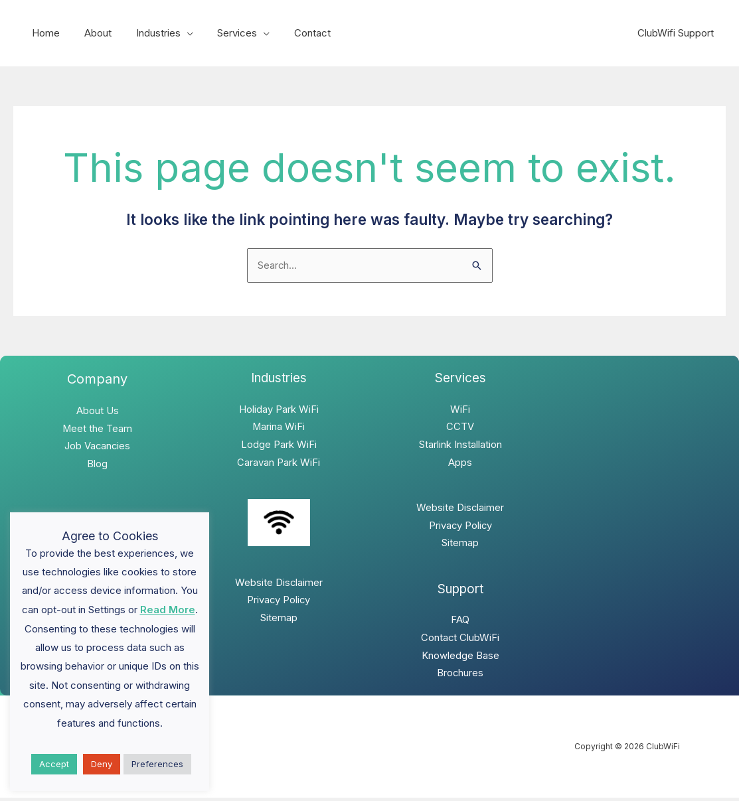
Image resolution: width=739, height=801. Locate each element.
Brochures (460, 676)
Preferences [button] (157, 764)
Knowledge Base (460, 658)
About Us (97, 411)
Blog (97, 465)
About (91, 33)
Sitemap (278, 620)
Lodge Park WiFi (279, 445)
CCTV (460, 427)
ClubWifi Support (677, 33)
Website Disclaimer (278, 584)
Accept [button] (54, 764)
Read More (167, 609)
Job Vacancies (97, 447)
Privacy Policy (278, 602)
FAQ (460, 623)
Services (222, 33)
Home (44, 33)
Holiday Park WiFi (279, 409)
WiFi (460, 409)
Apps (460, 463)
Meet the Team (97, 429)
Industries (147, 33)
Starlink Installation (460, 445)
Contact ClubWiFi (460, 640)
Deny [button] (101, 764)
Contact (292, 33)
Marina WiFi (278, 427)
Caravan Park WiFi (278, 463)
